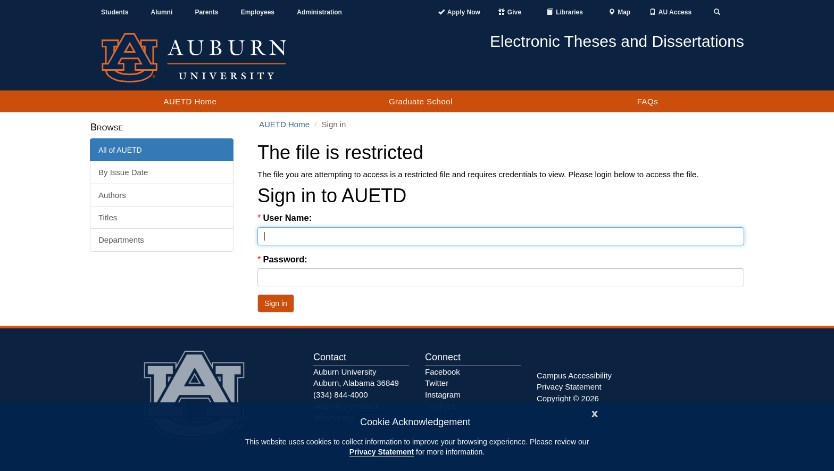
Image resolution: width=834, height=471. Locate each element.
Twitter (436, 382)
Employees (257, 12)
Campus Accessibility (574, 375)
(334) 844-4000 (340, 394)
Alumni (162, 12)
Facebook (442, 371)
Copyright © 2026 (568, 398)
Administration (319, 12)
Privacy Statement (381, 452)
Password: (286, 259)
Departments (121, 239)
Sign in (275, 303)
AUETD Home (189, 101)
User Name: (288, 217)
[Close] (594, 412)
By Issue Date (123, 172)
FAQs (647, 101)
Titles (107, 217)
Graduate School (421, 101)
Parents (206, 12)
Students (114, 12)
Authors (112, 195)
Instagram (443, 394)
